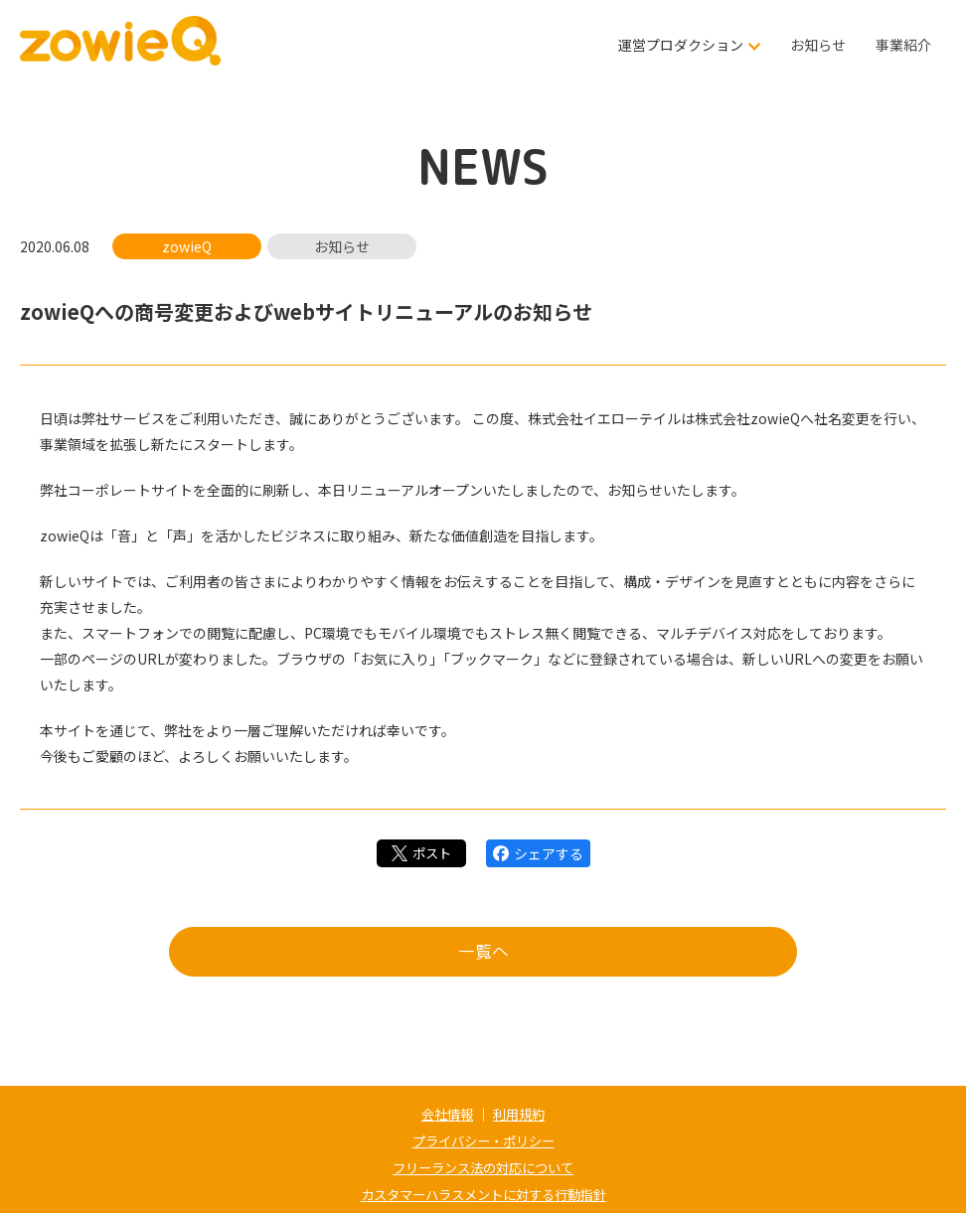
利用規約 (521, 1114)
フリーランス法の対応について (483, 1165)
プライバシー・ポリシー (483, 1139)
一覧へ (483, 955)
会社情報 (445, 1114)
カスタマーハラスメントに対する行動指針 (483, 1191)
